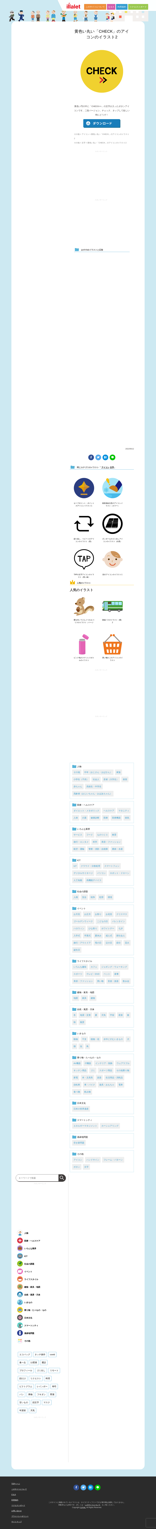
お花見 (109, 914)
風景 (82, 1022)
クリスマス (121, 914)
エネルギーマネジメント (85, 1126)
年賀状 (22, 1410)
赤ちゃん (78, 786)
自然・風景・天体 (85, 1009)
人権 (76, 897)
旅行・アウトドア (82, 942)
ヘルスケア (109, 810)
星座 (120, 1015)
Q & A (111, 7)
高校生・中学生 (93, 786)
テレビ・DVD (93, 974)
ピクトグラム (25, 1386)
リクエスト (35, 1378)
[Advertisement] (101, 173)
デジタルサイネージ (83, 873)
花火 (127, 942)
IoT (75, 866)
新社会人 (120, 935)
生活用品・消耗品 (114, 1077)
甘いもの (23, 1402)
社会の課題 (82, 891)
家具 (84, 998)
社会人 (96, 779)
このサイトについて (95, 7)
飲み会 (126, 981)
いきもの (81, 1033)
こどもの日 (102, 921)
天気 (103, 1015)
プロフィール (25, 1370)
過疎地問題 (82, 1137)
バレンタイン (118, 921)
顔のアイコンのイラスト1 (112, 575)
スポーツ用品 (105, 1070)
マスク (46, 1402)
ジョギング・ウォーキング (114, 967)
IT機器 (88, 1063)
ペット (107, 974)
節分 (118, 942)
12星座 (33, 1362)
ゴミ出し (41, 1370)
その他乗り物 (122, 1070)
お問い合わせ (16, 1511)
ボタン (77, 1167)
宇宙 (112, 1015)
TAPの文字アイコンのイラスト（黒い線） (84, 576)
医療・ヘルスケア (85, 805)
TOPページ (15, 1484)
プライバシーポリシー (20, 1516)
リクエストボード (138, 7)
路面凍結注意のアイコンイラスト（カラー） (112, 504)
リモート (54, 1370)
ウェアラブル (123, 1063)
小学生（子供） (81, 779)
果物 (30, 1394)
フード (89, 834)
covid (52, 1354)
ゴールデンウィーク (83, 921)
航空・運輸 (79, 849)
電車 (120, 1084)
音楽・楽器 (113, 981)
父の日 (109, 942)
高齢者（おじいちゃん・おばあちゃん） (93, 793)
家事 (116, 974)
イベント (81, 908)
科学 (95, 842)
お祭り (98, 914)
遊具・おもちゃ (106, 1084)
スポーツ (78, 974)
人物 (79, 766)
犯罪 (101, 897)
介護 (84, 818)
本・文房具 (87, 1077)
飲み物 (87, 1092)
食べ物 (77, 1092)
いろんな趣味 (80, 967)
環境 (110, 897)
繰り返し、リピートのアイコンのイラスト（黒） (84, 540)
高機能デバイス (93, 880)
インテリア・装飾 (103, 1063)
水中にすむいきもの (113, 1039)
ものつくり (102, 834)
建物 (93, 998)
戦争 (93, 897)
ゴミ (93, 1070)
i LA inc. (83, 1507)
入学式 (77, 935)
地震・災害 (85, 1015)
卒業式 (87, 935)
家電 (76, 1077)
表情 (125, 779)
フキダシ (41, 1394)
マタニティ (123, 810)
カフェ (94, 967)
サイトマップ (16, 1522)
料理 (48, 1378)
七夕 (120, 928)
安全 (84, 897)
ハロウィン (79, 928)
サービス (78, 834)
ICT (79, 860)
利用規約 (121, 7)
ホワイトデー (107, 928)
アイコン (85, 134)
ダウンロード (101, 123)
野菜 (52, 1394)
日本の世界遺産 (81, 1109)
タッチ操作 (40, 1354)
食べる (22, 1362)
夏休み (98, 935)
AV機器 (77, 1063)
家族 (118, 772)
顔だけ (22, 1378)
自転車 (77, 1084)
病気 (127, 818)
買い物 (100, 981)
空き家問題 (79, 1143)
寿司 (54, 1386)
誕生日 (77, 950)
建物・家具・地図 (85, 992)
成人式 (109, 935)
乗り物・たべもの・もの (89, 1057)
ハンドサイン (92, 1159)
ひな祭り (93, 928)
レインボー (42, 1386)
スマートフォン (111, 866)
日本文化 (81, 1103)
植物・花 (95, 1039)
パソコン (101, 873)
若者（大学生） (111, 779)
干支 (84, 1039)
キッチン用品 (80, 1070)
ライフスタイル (84, 961)
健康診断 (95, 818)
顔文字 (36, 1402)
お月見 (77, 914)
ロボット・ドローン (119, 873)
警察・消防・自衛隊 (98, 849)
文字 (83, 143)
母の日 (98, 942)
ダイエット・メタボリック (86, 810)
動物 (76, 1039)
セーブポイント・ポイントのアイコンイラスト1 (84, 504)
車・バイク (89, 1084)
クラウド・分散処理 (90, 866)
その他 (77, 134)
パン (21, 1394)
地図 (76, 998)
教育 (114, 834)
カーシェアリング (109, 1126)
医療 (106, 818)
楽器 (99, 1077)
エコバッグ (24, 1354)
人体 (76, 818)
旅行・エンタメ (81, 842)
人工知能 (78, 880)
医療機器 (116, 818)
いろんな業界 (83, 829)
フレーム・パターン (113, 1159)
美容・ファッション (111, 842)
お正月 (87, 914)
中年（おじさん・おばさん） (98, 772)
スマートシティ (84, 1120)
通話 (44, 1362)
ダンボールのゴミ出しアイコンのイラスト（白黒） (112, 540)
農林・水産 (117, 849)
